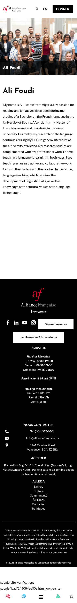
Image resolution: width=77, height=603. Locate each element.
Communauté (38, 495)
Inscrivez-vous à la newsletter (38, 334)
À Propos (39, 499)
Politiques (38, 508)
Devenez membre (56, 321)
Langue (38, 486)
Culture (39, 491)
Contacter (38, 504)
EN (42, 7)
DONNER (60, 8)
